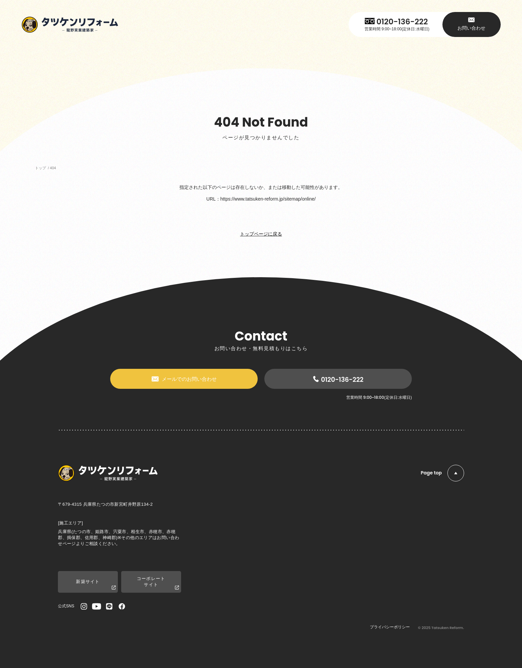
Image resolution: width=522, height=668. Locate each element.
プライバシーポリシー (390, 627)
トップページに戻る (261, 234)
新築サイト (96, 585)
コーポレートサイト (158, 583)
